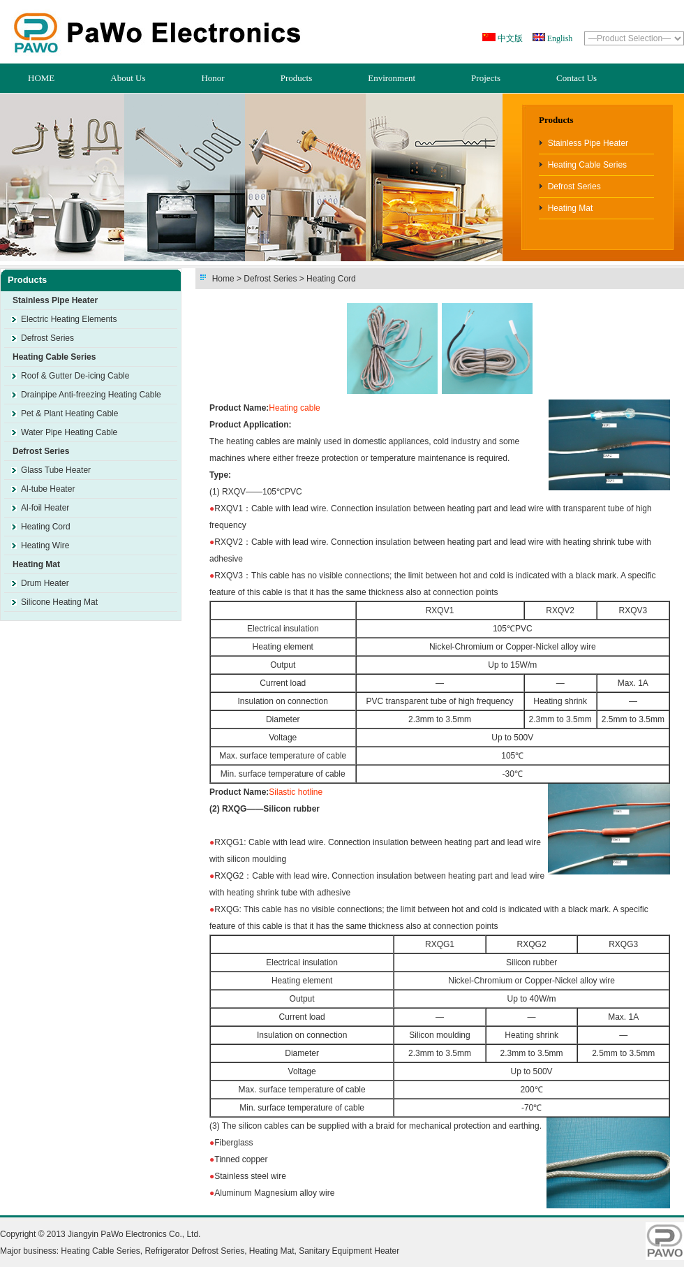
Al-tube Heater (48, 489)
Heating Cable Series (587, 165)
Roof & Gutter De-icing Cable (75, 376)
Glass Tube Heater (56, 470)
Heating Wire (45, 545)
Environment (391, 78)
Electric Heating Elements (69, 319)
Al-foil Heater (45, 508)
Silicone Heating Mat (59, 602)
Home (223, 279)
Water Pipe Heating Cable (69, 432)
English (559, 38)
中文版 (509, 38)
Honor (212, 78)
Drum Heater (45, 583)
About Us (127, 78)
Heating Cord (45, 527)
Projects (485, 78)
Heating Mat (570, 208)
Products (297, 78)
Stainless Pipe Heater (588, 143)
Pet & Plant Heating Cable (69, 413)
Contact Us (576, 78)
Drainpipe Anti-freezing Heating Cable (91, 395)
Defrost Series (574, 186)
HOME (41, 78)
